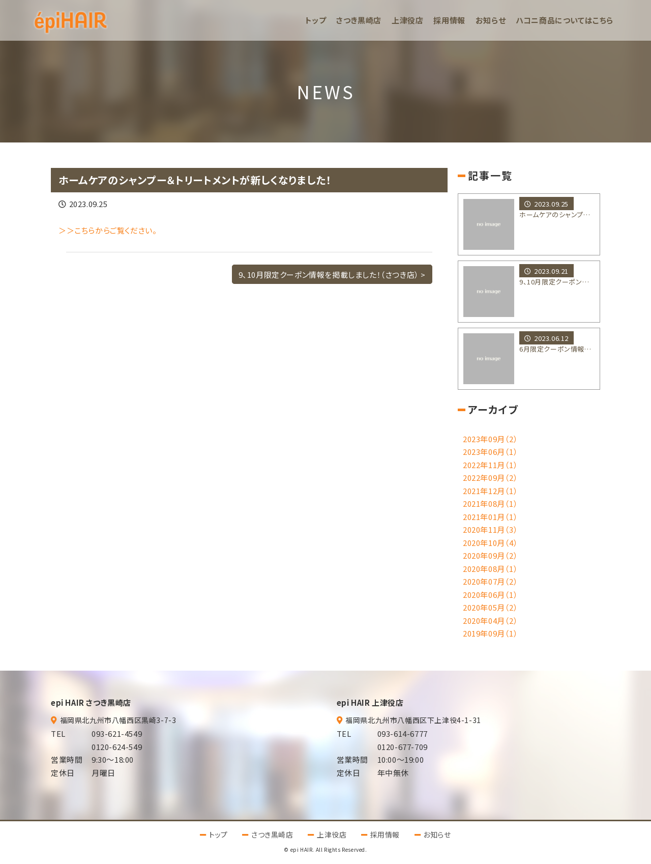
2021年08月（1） (490, 503)
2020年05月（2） (490, 607)
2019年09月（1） (490, 633)
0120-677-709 (402, 746)
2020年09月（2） (490, 555)
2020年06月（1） (490, 594)
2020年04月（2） (490, 620)
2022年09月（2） (490, 477)
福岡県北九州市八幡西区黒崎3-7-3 (118, 720)
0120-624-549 (117, 746)
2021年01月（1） (490, 516)
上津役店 (407, 20)
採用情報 (449, 20)
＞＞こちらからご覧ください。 (107, 230)
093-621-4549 (117, 733)
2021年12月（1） (490, 490)
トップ (316, 20)
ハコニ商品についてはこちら (564, 20)
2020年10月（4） (490, 542)
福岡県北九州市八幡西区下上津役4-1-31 (413, 720)
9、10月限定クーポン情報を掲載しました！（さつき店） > (332, 274)
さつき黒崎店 (358, 20)
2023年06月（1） (490, 451)
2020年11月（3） (490, 529)
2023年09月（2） (490, 439)
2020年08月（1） (490, 568)
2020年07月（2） (490, 581)
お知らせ (491, 20)
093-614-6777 (402, 733)
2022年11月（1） (490, 464)
